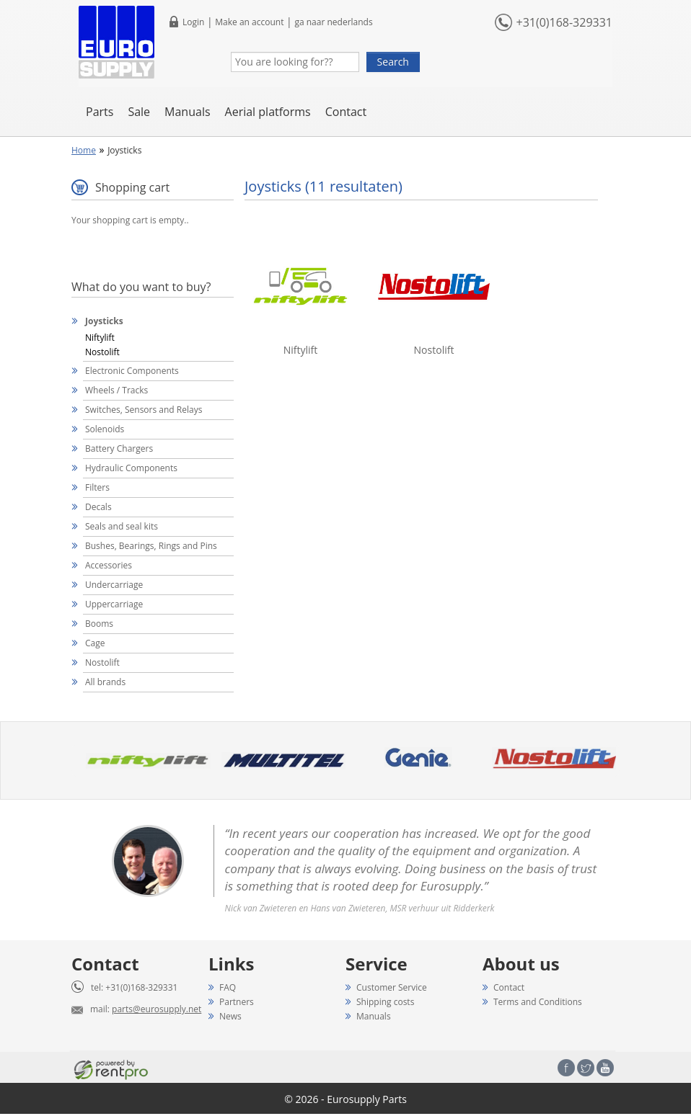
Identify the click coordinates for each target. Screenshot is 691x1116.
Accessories (108, 565)
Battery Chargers (119, 448)
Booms (99, 623)
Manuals (187, 112)
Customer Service (391, 987)
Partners (236, 1002)
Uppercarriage (114, 604)
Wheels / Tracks (116, 390)
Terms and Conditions (537, 1002)
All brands (105, 682)
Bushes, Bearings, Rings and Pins (151, 546)
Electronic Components (132, 371)
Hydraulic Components (131, 468)
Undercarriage (114, 585)
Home (83, 150)
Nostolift (102, 352)
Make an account (249, 22)
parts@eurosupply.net (156, 1009)
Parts (99, 112)
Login (193, 22)
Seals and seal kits (121, 526)
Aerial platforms (268, 112)
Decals (98, 507)
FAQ (227, 987)
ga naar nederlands (333, 22)
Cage (95, 643)
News (230, 1016)
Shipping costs (385, 1002)
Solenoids (104, 429)
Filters (97, 487)
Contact (345, 112)
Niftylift (100, 337)
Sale (139, 112)
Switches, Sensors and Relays (143, 409)
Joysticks (104, 321)
